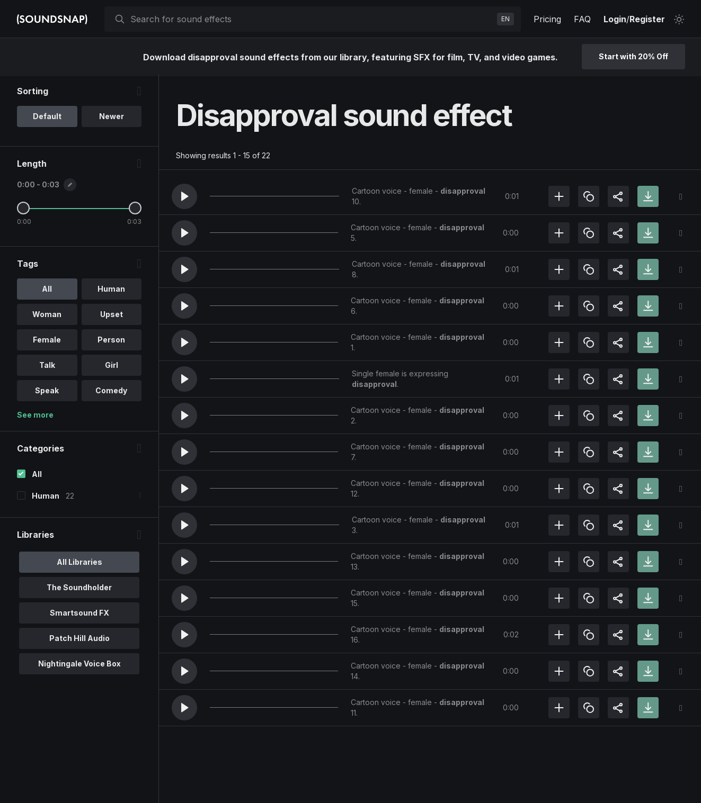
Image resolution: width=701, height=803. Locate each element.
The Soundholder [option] (79, 589)
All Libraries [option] (79, 564)
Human (45, 497)
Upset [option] (111, 316)
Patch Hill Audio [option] (79, 640)
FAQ (582, 19)
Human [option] (111, 290)
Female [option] (47, 341)
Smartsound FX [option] (79, 614)
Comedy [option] (111, 392)
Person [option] (111, 341)
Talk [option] (47, 367)
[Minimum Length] (23, 210)
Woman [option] (46, 316)
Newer (111, 118)
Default (47, 118)
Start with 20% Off (633, 56)
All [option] (47, 290)
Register (647, 19)
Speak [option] (47, 392)
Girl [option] (111, 367)
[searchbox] (311, 19)
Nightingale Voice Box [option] (79, 665)
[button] (184, 196)
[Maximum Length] (135, 210)
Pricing (547, 19)
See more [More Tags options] (35, 416)
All (37, 476)
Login (615, 19)
